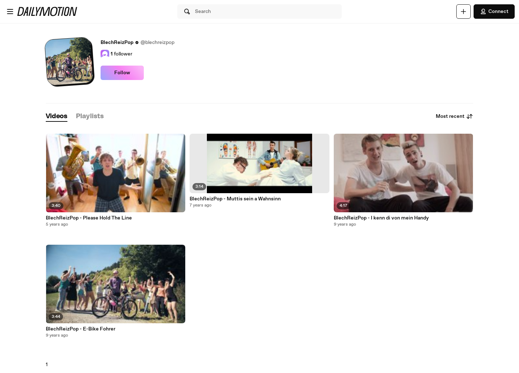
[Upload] (463, 11)
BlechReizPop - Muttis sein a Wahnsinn (235, 199)
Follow (122, 73)
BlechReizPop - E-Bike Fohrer (80, 329)
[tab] (56, 116)
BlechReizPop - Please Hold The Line (89, 218)
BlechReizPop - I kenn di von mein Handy (381, 218)
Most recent (454, 116)
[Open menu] (10, 11)
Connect (494, 11)
